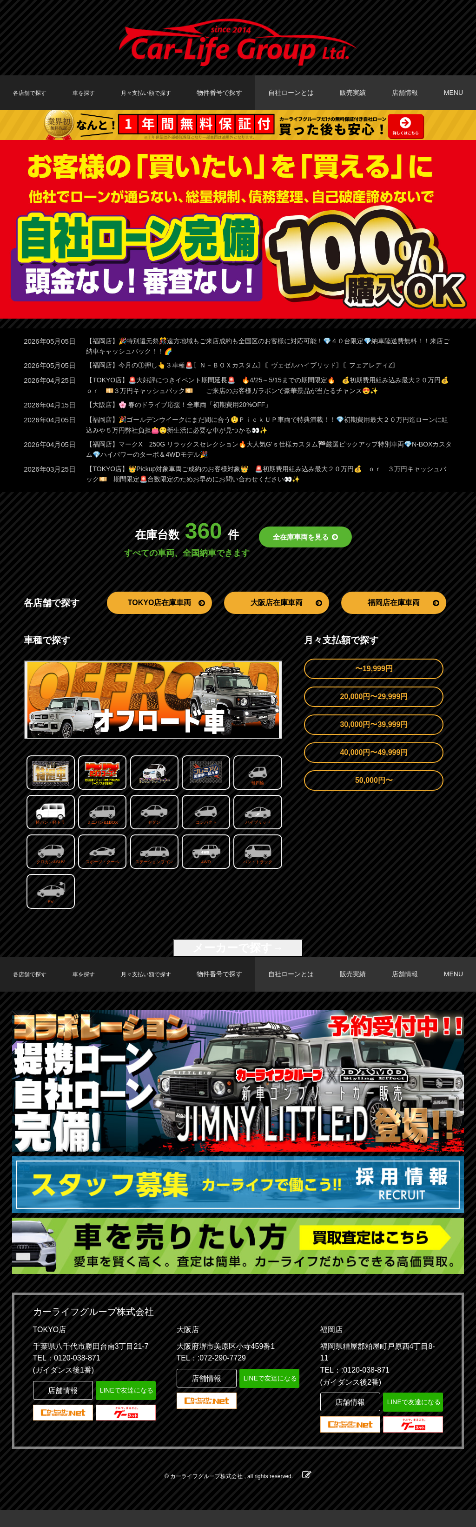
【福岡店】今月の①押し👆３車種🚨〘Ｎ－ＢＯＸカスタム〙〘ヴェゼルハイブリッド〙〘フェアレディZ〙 (254, 367)
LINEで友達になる (126, 1406)
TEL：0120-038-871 (66, 1375)
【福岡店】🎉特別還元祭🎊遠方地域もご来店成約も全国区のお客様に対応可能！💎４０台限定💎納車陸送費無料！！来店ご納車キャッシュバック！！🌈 (260, 346)
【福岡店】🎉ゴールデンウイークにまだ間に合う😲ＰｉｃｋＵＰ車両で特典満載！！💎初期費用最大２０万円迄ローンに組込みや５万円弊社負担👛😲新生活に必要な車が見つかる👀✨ (266, 428)
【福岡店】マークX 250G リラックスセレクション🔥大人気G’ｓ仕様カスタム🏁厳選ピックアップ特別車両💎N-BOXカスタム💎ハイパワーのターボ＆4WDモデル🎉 (264, 454)
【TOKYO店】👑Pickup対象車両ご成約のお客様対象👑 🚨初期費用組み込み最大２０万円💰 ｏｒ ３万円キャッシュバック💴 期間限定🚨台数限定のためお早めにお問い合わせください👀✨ (265, 480)
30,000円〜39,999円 (374, 732)
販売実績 (358, 92)
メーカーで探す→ (238, 955)
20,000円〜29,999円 (374, 704)
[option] (238, 229)
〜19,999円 (374, 676)
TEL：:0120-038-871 (355, 1387)
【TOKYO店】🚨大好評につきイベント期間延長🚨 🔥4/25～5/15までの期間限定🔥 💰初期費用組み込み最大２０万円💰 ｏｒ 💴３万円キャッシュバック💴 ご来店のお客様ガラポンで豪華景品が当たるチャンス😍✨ (266, 387)
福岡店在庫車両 (403, 610)
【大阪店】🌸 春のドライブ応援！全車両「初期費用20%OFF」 (185, 408)
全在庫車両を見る (305, 545)
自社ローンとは (299, 92)
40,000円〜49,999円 (374, 760)
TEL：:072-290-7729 (211, 1375)
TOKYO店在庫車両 (166, 610)
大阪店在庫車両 (286, 610)
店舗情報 (408, 92)
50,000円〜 (374, 788)
